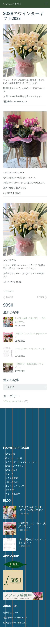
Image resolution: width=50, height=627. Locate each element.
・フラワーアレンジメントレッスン (20, 462)
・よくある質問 (10, 478)
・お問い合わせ (10, 482)
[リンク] (12, 4)
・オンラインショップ (13, 486)
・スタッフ (8, 474)
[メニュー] (46, 4)
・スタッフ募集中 (11, 494)
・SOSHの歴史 (10, 470)
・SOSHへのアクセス (13, 466)
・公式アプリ (9, 490)
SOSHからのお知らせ (13, 401)
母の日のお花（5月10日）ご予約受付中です (30, 509)
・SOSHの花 (9, 454)
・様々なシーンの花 (12, 458)
